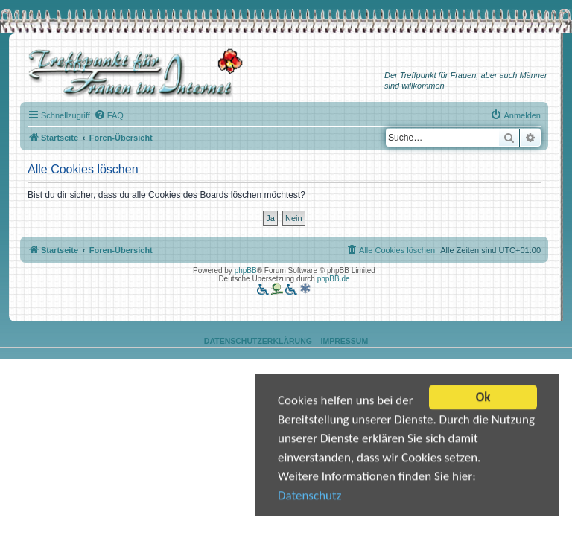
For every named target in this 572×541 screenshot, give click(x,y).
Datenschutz (309, 496)
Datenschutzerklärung (258, 340)
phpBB (246, 270)
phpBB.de (333, 279)
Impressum (345, 340)
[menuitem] (109, 115)
